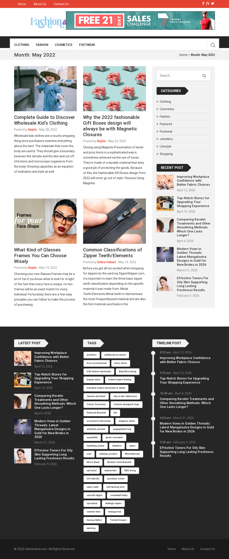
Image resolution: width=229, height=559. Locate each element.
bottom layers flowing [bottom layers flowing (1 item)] (119, 379)
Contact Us (61, 4)
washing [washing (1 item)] (91, 528)
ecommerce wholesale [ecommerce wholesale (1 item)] (99, 421)
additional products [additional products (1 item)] (115, 354)
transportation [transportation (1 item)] (94, 520)
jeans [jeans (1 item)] (132, 445)
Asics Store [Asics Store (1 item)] (120, 363)
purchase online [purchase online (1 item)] (116, 478)
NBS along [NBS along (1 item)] (130, 470)
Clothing (21, 45)
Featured (166, 124)
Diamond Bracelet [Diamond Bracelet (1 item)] (96, 412)
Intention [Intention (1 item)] (117, 445)
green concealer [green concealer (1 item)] (114, 437)
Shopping (166, 154)
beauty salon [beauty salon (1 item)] (93, 379)
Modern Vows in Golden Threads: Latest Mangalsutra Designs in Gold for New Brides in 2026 (191, 257)
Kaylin (32, 129)
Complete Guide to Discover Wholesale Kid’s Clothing (44, 120)
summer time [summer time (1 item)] (93, 511)
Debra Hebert (106, 262)
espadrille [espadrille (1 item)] (92, 437)
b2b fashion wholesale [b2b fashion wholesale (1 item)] (99, 371)
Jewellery (166, 139)
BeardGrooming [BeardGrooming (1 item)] (127, 371)
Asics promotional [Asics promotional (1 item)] (97, 363)
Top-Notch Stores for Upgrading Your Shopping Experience (193, 202)
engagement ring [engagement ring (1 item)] (122, 429)
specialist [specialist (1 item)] (92, 503)
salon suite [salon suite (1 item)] (92, 487)
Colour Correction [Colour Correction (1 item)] (96, 404)
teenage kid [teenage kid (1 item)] (114, 511)
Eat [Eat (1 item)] (115, 412)
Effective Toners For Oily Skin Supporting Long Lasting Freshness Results (192, 284)
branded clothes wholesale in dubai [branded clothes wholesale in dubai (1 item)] (106, 388)
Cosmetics (63, 45)
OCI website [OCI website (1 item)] (93, 478)
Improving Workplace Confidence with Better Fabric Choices (193, 181)
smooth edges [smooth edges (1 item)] (94, 495)
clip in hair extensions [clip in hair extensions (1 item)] (125, 396)
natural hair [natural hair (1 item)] (110, 470)
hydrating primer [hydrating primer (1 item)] (95, 445)
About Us (40, 4)
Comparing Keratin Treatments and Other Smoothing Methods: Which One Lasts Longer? (194, 227)
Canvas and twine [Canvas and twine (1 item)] (96, 396)
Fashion (42, 45)
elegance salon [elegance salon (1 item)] (127, 421)
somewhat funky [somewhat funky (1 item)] (118, 495)
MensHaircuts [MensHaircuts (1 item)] (132, 453)
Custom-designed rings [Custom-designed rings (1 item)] (126, 404)
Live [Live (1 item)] (89, 453)
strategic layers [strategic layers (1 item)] (113, 503)
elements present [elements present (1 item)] (96, 429)
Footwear (87, 45)
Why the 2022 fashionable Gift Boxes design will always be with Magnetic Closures (111, 125)
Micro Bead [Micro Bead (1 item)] (93, 462)
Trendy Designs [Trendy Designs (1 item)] (118, 520)
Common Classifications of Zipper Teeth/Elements (112, 252)
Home (22, 4)
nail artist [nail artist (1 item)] (92, 470)
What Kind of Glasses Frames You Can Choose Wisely (40, 255)
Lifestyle (165, 146)
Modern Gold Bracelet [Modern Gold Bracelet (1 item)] (119, 462)
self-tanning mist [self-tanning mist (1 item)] (115, 487)
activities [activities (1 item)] (92, 354)
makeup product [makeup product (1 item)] (108, 453)
